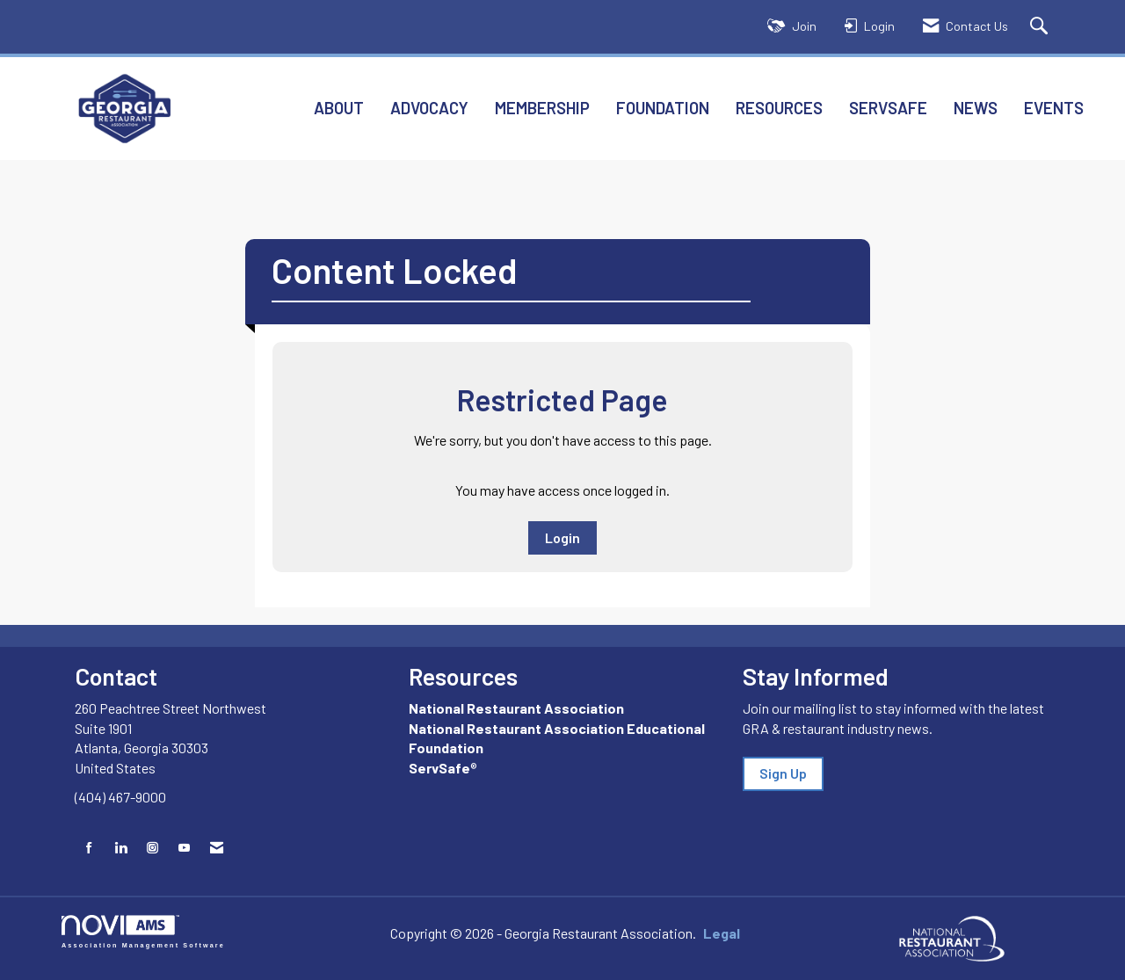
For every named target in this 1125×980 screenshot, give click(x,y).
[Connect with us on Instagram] (152, 847)
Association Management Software (143, 931)
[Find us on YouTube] (184, 847)
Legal (704, 933)
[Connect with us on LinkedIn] (120, 847)
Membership (542, 108)
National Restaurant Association (516, 708)
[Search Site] (1041, 27)
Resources (779, 108)
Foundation (662, 108)
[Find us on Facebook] (89, 847)
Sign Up (783, 773)
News (976, 108)
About (339, 108)
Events (1054, 108)
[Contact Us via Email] (216, 847)
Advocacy (429, 108)
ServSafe (888, 108)
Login (562, 537)
